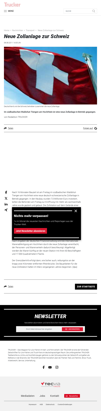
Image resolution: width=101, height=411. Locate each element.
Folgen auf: (90, 128)
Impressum (33, 404)
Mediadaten (27, 395)
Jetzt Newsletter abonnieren (30, 231)
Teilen (8, 128)
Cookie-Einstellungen (65, 404)
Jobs (42, 395)
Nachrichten (17, 30)
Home (6, 30)
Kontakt (54, 395)
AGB (41, 404)
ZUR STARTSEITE (86, 286)
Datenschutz (50, 404)
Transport (30, 30)
